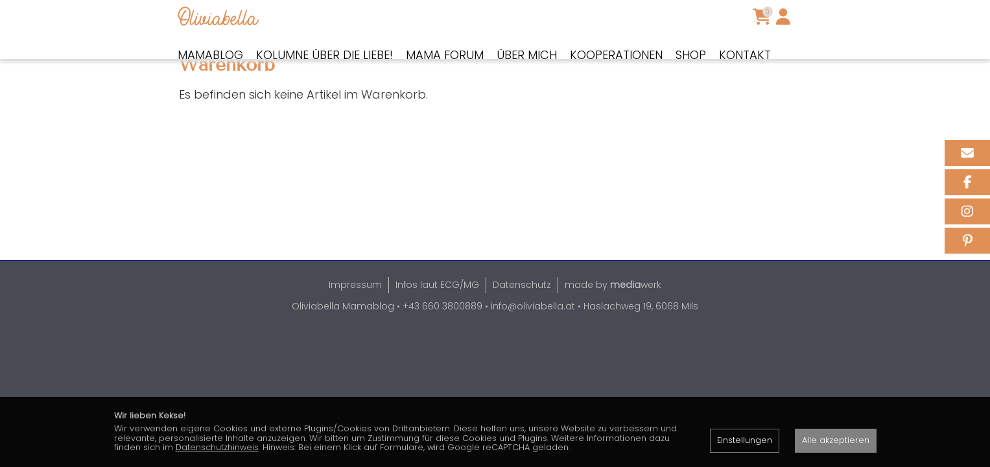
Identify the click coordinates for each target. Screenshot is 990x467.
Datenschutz (522, 329)
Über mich (527, 55)
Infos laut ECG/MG (437, 329)
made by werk (613, 329)
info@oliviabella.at (533, 350)
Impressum (355, 329)
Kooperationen (616, 55)
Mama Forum (445, 55)
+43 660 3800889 (442, 350)
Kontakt (745, 55)
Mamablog (210, 55)
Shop (691, 55)
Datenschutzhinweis (217, 447)
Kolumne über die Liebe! (324, 55)
